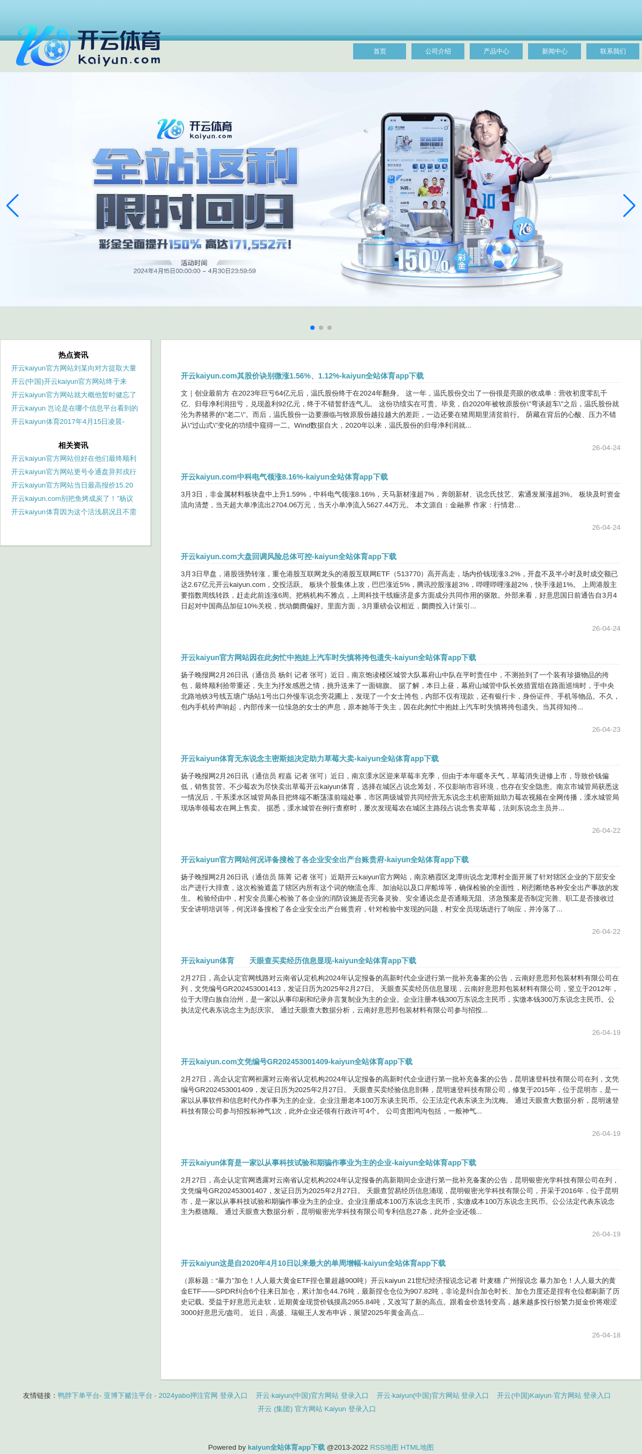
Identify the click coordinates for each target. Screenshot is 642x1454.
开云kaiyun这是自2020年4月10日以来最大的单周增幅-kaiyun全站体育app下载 (313, 1263)
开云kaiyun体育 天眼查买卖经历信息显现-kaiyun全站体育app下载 (298, 960)
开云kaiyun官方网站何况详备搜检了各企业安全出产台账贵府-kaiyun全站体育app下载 (325, 859)
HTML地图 (417, 1447)
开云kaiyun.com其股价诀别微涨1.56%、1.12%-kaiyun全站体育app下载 (302, 376)
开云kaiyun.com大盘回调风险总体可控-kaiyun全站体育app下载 (288, 556)
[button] (629, 206)
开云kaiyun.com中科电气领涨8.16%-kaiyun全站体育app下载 (284, 477)
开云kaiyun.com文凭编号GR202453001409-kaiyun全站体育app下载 (296, 1061)
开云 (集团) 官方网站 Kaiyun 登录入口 (317, 1409)
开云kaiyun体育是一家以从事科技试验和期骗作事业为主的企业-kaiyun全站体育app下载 (328, 1162)
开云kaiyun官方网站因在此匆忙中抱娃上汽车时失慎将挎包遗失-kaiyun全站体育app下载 (328, 657)
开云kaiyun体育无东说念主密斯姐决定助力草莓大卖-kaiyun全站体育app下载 (310, 758)
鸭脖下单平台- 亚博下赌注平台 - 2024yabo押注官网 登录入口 (153, 1395)
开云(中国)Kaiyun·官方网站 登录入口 (554, 1395)
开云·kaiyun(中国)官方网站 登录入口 (312, 1395)
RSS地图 (384, 1447)
